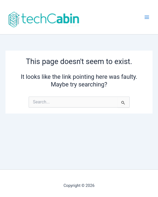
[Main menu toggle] (147, 17)
